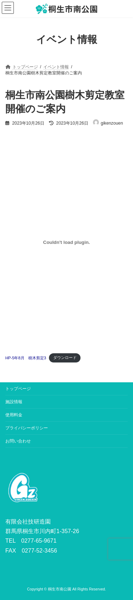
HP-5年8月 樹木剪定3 (25, 357)
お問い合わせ (18, 441)
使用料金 (13, 414)
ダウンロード (65, 357)
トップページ (18, 388)
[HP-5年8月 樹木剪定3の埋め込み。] (66, 242)
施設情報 (13, 401)
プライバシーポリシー (26, 427)
